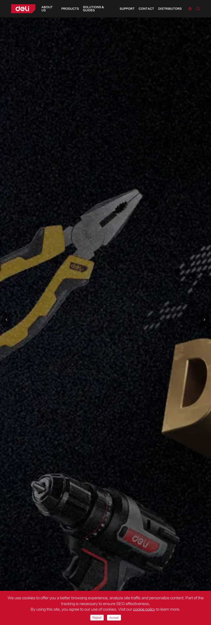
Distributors (170, 8)
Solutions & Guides (93, 9)
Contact (146, 8)
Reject (97, 617)
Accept (114, 617)
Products (70, 8)
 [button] (6, 319)
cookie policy (144, 609)
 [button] (204, 319)
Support (127, 8)
